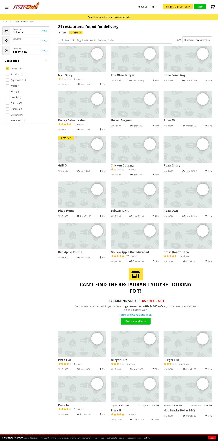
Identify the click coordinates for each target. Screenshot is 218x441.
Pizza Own (171, 210)
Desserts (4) (14, 114)
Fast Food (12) (16, 120)
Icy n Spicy (65, 75)
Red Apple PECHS (70, 252)
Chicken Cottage (122, 165)
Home (5, 21)
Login (200, 6)
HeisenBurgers (121, 120)
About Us (142, 6)
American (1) (14, 74)
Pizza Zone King (175, 75)
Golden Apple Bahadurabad (130, 252)
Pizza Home (66, 210)
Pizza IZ (116, 410)
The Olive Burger (123, 75)
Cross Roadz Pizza (176, 252)
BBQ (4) (12, 91)
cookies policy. (143, 438)
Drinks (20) (14, 68)
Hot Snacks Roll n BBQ (179, 410)
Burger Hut (119, 360)
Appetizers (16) (16, 79)
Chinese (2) (14, 108)
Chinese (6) (14, 103)
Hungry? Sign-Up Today (178, 6)
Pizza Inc (64, 405)
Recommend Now (135, 321)
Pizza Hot (65, 360)
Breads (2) (13, 97)
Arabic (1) (13, 85)
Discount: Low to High (197, 39)
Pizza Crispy (172, 165)
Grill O (62, 165)
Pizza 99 (169, 120)
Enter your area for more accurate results (109, 17)
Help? (152, 6)
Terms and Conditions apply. (135, 314)
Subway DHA (119, 210)
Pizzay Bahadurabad (72, 120)
